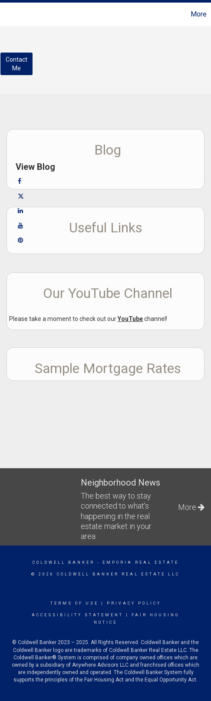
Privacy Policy (134, 603)
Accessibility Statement (77, 615)
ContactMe (16, 64)
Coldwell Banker (64, 562)
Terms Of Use (74, 603)
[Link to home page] (8, 14)
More (199, 14)
